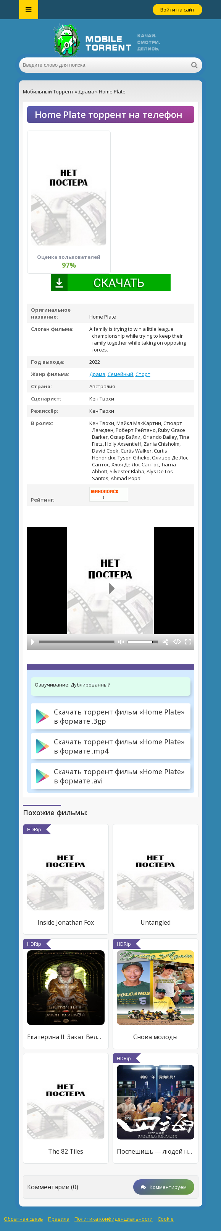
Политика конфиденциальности (113, 1218)
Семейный (120, 374)
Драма (97, 374)
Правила (58, 1218)
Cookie (166, 1218)
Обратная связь (23, 1218)
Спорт (143, 374)
